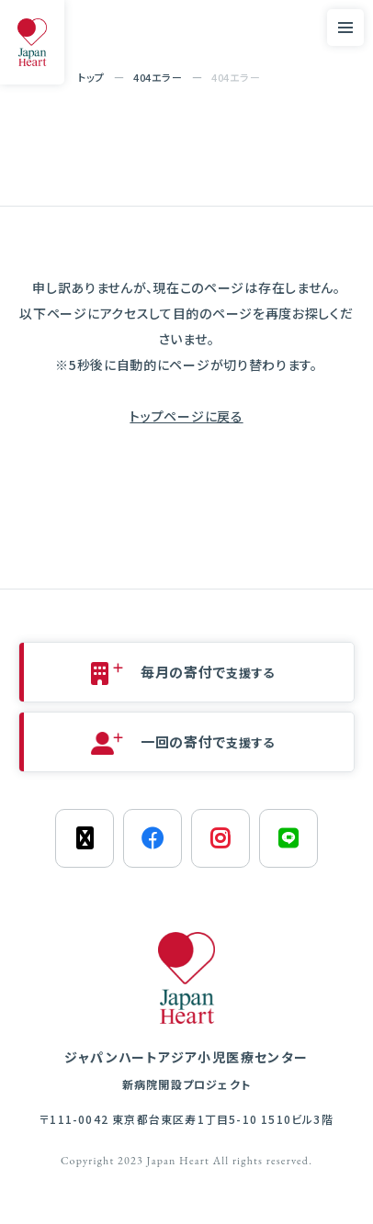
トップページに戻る (186, 416)
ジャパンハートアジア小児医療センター (186, 1071)
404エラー (157, 77)
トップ (91, 77)
